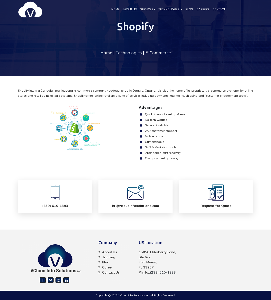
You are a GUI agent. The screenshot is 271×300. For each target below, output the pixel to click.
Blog (103, 262)
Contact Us (109, 272)
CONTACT (219, 9)
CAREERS (202, 9)
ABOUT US (130, 9)
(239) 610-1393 (163, 272)
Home (106, 52)
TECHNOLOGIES (169, 9)
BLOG (189, 9)
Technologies (129, 52)
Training (106, 257)
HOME (116, 9)
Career (105, 267)
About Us (107, 252)
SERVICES (146, 9)
